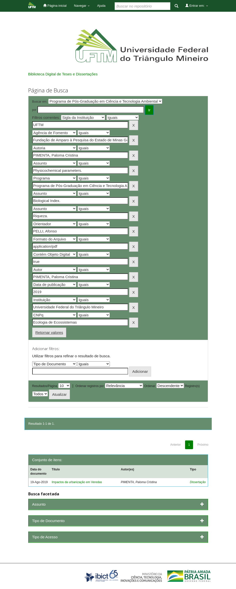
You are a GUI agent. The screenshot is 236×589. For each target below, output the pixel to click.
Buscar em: (39, 101)
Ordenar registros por (89, 386)
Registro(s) (192, 386)
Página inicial (54, 5)
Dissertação (198, 482)
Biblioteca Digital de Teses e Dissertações (63, 74)
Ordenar (149, 386)
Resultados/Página (44, 386)
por (34, 110)
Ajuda (101, 5)
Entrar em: (196, 5)
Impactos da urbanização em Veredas (77, 482)
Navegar (82, 5)
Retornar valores (49, 332)
